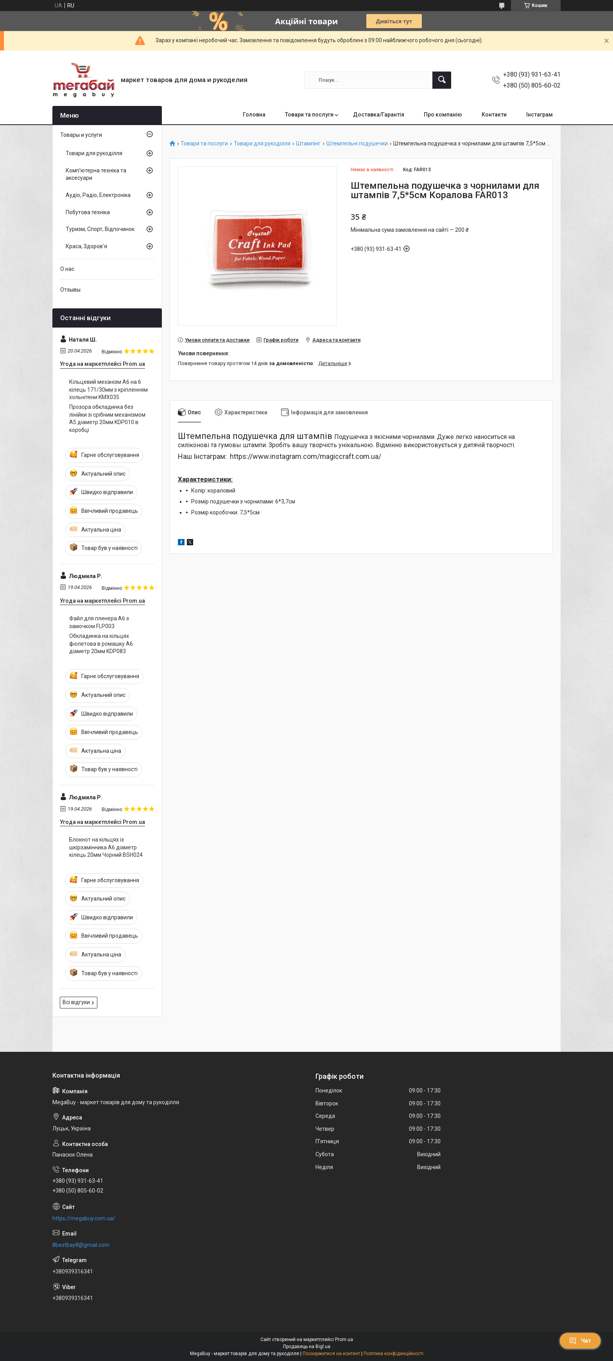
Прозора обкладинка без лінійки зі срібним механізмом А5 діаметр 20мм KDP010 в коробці (107, 418)
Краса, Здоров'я (86, 246)
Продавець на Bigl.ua (306, 1346)
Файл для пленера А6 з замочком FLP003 (99, 622)
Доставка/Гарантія (378, 114)
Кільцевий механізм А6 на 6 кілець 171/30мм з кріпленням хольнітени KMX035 (108, 389)
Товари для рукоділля (262, 144)
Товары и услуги (81, 135)
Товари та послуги (309, 114)
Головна (254, 114)
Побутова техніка (88, 212)
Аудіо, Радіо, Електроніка (98, 195)
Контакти (494, 114)
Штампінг (308, 144)
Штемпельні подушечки (357, 144)
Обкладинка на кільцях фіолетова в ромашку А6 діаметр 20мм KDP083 (101, 643)
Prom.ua (344, 1339)
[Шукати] (441, 80)
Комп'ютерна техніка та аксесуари (96, 174)
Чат (580, 1340)
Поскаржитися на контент (331, 1353)
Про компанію (443, 114)
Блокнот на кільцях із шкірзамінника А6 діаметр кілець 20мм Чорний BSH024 (106, 847)
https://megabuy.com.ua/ (83, 1218)
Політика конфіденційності (393, 1353)
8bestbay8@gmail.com (80, 1245)
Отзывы (70, 290)
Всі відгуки (76, 1002)
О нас (67, 269)
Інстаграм (539, 114)
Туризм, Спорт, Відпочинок (100, 229)
